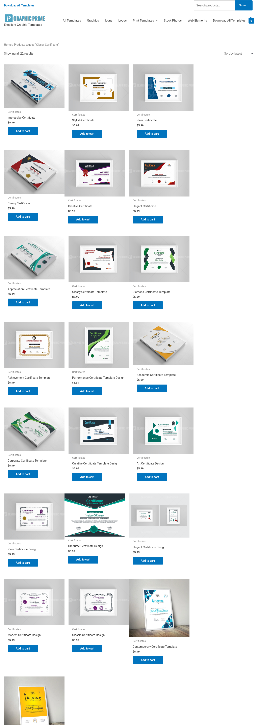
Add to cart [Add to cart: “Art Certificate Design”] (150, 393)
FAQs (136, 641)
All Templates (72, 20)
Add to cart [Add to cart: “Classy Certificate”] (213, 130)
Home (7, 44)
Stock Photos (173, 20)
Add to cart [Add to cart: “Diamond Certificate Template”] (23, 304)
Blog (136, 630)
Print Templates (143, 20)
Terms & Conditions (146, 664)
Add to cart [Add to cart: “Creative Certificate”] (23, 218)
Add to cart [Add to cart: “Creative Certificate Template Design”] (86, 393)
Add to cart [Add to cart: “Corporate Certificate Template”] (23, 390)
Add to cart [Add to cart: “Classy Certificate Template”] (213, 218)
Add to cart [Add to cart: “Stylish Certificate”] (86, 132)
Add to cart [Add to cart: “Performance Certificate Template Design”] (150, 307)
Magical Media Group (204, 714)
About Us (139, 635)
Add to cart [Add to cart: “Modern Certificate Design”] (150, 479)
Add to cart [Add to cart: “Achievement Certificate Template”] (86, 304)
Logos (122, 20)
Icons (108, 20)
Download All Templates (20, 5)
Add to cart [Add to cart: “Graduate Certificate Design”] (23, 476)
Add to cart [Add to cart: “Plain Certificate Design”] (213, 393)
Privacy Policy (142, 658)
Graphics (93, 20)
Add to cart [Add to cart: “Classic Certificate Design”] (213, 479)
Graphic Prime (142, 624)
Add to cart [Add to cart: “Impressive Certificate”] (23, 130)
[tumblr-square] (13, 633)
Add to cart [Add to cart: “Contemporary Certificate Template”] (23, 576)
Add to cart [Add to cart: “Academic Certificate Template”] (213, 301)
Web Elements (197, 20)
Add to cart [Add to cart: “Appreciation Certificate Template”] (150, 215)
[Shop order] (238, 53)
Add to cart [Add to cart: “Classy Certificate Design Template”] (86, 576)
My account (141, 647)
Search (243, 5)
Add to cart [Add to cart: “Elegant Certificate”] (86, 218)
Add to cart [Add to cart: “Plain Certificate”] (150, 132)
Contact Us (140, 652)
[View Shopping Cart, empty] (251, 20)
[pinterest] (14, 625)
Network (165, 714)
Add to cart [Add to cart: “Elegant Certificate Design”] (86, 477)
